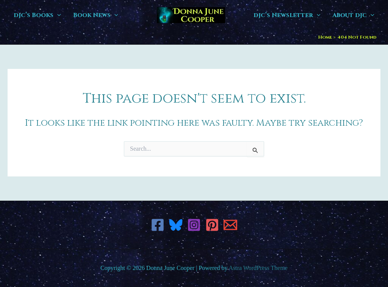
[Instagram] (194, 225)
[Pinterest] (212, 225)
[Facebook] (157, 225)
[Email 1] (230, 225)
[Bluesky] (176, 225)
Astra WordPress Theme (258, 268)
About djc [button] (353, 15)
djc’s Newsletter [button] (287, 15)
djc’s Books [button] (37, 15)
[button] (57, 15)
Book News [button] (95, 15)
